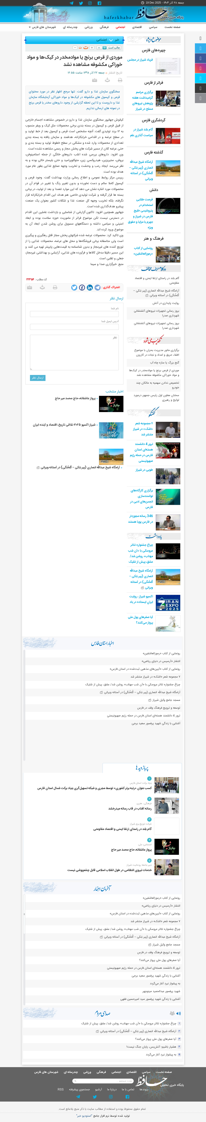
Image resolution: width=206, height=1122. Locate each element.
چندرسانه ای (70, 27)
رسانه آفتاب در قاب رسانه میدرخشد (130, 808)
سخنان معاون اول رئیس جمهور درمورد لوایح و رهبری (156, 398)
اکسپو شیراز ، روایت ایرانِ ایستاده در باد (141, 599)
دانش (153, 190)
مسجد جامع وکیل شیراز (164, 700)
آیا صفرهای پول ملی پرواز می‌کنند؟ (140, 620)
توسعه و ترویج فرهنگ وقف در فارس (158, 707)
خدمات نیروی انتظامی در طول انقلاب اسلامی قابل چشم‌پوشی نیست (109, 870)
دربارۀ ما (112, 1089)
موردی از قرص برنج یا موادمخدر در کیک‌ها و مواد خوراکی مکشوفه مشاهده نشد (154, 373)
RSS (61, 1089)
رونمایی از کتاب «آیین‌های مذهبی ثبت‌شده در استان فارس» (145, 669)
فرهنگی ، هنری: (144, 804)
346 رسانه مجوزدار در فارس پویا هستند (140, 519)
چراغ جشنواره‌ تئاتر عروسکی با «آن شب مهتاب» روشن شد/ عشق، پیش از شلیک (140, 553)
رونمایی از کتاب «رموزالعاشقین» (143, 251)
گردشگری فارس (153, 120)
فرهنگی (104, 27)
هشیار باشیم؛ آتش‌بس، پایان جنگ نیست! (151, 1046)
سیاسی (153, 27)
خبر (117, 40)
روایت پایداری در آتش (166, 303)
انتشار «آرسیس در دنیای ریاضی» (161, 661)
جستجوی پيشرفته (79, 1089)
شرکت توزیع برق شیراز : (140, 824)
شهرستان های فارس (42, 27)
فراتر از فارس (153, 83)
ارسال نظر (38, 377)
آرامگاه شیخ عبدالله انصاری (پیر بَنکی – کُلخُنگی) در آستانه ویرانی (78, 467)
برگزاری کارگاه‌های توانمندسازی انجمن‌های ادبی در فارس (141, 499)
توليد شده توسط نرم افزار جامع (103, 1116)
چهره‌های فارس (154, 50)
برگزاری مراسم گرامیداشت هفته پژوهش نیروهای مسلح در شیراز (142, 101)
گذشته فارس (153, 152)
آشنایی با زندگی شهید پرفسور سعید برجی (156, 723)
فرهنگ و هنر (154, 239)
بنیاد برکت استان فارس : (140, 783)
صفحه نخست (172, 27)
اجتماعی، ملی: (145, 845)
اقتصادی (137, 27)
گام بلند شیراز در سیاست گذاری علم (141, 132)
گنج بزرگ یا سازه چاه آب (164, 362)
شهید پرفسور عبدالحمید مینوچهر (161, 991)
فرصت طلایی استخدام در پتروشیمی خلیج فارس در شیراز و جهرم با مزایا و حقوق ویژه (140, 213)
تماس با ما (128, 1089)
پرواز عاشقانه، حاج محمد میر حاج (75, 398)
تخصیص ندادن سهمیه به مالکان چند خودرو (157, 385)
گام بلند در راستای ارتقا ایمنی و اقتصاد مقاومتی (157, 280)
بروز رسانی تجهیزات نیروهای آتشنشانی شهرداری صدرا (156, 313)
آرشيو (98, 1089)
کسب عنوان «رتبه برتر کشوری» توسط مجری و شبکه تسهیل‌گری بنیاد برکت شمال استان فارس (94, 788)
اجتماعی (120, 27)
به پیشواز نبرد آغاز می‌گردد (165, 983)
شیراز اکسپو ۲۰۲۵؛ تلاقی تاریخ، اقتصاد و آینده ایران (64, 425)
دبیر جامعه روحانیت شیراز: (139, 865)
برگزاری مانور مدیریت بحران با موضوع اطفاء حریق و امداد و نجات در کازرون (156, 352)
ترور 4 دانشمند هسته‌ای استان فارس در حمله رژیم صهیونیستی (141, 453)
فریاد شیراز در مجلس (140, 60)
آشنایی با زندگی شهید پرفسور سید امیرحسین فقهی (150, 999)
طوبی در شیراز (144, 470)
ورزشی (89, 27)
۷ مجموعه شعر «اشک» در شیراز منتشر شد (143, 429)
